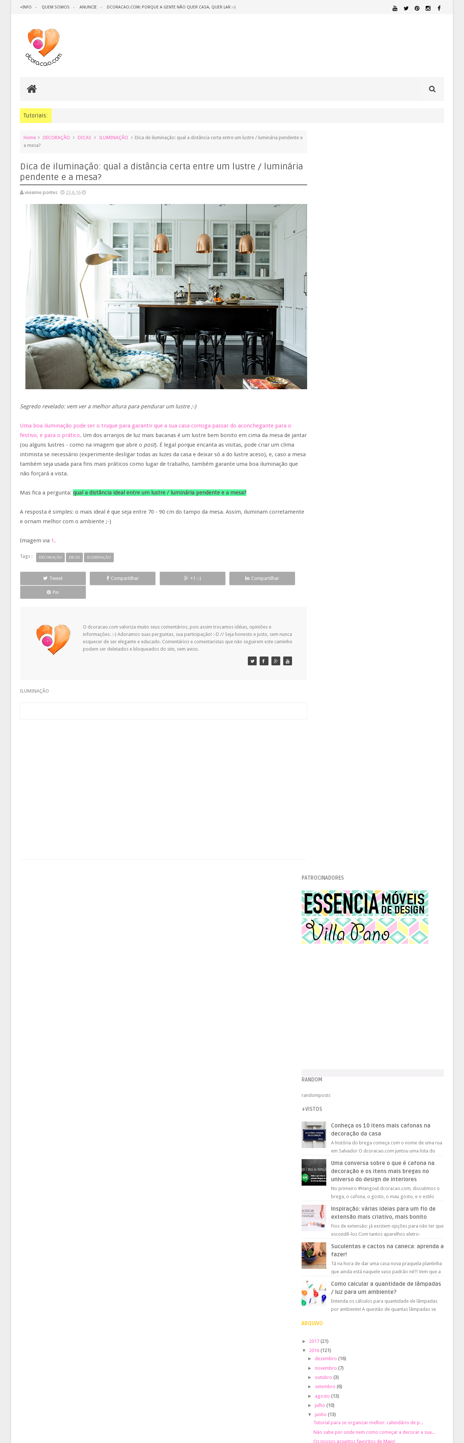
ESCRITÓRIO (382, 1144)
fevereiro (340, 869)
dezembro (341, 630)
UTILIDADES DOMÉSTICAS (338, 1223)
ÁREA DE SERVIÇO (377, 1223)
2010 (330, 937)
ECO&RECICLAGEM (340, 1144)
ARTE (438, 1112)
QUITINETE (376, 1209)
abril (335, 850)
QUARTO (353, 1202)
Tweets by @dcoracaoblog (345, 1282)
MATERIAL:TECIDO (380, 1188)
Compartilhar (103, 573)
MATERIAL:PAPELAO (336, 1188)
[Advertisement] (160, 761)
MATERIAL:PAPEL (422, 1181)
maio (336, 841)
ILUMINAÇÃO (113, 137)
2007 (330, 965)
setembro (341, 658)
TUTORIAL (430, 1216)
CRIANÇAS (373, 1121)
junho (336, 686)
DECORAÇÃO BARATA (344, 1128)
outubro (339, 649)
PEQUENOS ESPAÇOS (361, 1195)
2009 (330, 946)
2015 (330, 890)
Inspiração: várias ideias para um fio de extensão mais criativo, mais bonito (394, 480)
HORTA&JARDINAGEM (421, 1154)
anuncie (87, 7)
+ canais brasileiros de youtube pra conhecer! (377, 756)
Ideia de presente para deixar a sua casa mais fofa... (384, 829)
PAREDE (326, 1195)
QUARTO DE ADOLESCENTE (393, 1202)
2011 (330, 927)
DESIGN (385, 1128)
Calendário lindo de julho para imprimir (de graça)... (383, 737)
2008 (330, 955)
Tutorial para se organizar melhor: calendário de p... (384, 694)
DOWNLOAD (428, 1135)
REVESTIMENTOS (334, 1216)
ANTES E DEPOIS (379, 1112)
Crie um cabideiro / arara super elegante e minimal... (384, 747)
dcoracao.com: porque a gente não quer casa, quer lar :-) (170, 7)
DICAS (84, 137)
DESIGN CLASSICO (343, 1135)
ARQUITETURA (415, 1112)
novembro (341, 639)
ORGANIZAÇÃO (425, 1188)
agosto (338, 667)
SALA (363, 1216)
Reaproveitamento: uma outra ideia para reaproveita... (386, 775)
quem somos (55, 7)
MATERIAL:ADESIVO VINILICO (350, 1167)
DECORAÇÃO (56, 137)
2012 (330, 918)
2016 (330, 622)
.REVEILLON (348, 1113)
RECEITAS (405, 1209)
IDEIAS (353, 1161)
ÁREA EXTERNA (408, 1223)
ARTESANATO (331, 1121)
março (337, 859)
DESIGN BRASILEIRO (421, 1128)
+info (26, 7)
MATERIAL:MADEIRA (378, 1181)
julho (335, 677)
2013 (330, 909)
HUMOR (325, 1161)
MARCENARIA (429, 1161)
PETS (391, 1195)
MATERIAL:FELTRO (336, 1181)
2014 (330, 899)
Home (30, 137)
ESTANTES (411, 1144)
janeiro (338, 878)
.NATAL (326, 1112)
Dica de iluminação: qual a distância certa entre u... (382, 765)
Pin (273, 573)
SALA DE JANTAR (392, 1216)
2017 (330, 613)
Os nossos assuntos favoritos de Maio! (370, 719)
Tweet (46, 573)
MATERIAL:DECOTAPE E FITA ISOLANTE (402, 1174)
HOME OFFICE (381, 1154)
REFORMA (434, 1209)
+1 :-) (159, 573)
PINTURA (410, 1195)
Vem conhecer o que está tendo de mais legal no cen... (386, 728)
